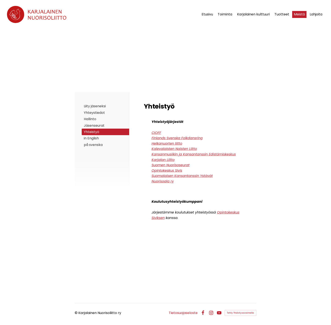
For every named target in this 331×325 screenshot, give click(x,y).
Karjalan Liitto (163, 159)
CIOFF (156, 132)
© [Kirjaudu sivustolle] (76, 312)
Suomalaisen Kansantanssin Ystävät (182, 175)
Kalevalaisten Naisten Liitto (174, 148)
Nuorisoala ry (163, 181)
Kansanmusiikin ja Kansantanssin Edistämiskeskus (194, 154)
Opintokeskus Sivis (167, 170)
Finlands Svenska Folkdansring (177, 138)
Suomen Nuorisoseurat (171, 165)
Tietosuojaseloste (183, 313)
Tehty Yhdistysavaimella (240, 312)
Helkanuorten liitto (167, 143)
